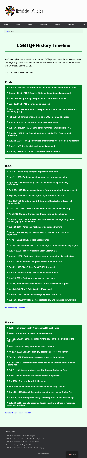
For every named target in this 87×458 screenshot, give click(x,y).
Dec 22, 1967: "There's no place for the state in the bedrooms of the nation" (40, 340)
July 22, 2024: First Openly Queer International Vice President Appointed (44, 141)
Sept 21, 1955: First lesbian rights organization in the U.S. (36, 195)
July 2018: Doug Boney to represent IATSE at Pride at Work (37, 98)
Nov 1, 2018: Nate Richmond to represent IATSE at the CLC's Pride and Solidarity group (42, 110)
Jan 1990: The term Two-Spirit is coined (28, 381)
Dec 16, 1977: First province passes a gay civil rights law (36, 357)
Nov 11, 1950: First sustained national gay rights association (38, 177)
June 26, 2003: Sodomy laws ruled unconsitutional (33, 273)
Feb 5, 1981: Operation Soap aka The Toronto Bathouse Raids (39, 370)
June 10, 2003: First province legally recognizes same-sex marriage (41, 397)
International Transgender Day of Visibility (18, 445)
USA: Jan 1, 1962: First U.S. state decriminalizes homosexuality (39, 208)
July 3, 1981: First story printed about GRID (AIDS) (33, 251)
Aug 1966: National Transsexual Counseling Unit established (38, 214)
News (30, 24)
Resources (43, 24)
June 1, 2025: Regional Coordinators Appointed (32, 146)
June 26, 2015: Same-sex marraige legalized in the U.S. (35, 294)
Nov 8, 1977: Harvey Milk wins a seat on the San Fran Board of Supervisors (38, 233)
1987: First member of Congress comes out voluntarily (35, 262)
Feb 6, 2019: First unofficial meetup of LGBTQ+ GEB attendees (39, 117)
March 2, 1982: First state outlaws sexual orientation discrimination (41, 256)
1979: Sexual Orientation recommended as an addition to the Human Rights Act (41, 364)
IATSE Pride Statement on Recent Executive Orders (22, 442)
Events (57, 24)
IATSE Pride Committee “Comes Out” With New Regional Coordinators (28, 439)
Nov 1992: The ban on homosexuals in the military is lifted (37, 386)
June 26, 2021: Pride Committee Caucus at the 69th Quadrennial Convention (39, 134)
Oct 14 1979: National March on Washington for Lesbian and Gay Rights (43, 245)
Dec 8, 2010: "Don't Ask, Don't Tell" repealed (30, 289)
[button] (83, 25)
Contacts (71, 24)
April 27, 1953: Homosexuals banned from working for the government (43, 190)
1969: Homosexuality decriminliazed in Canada (31, 346)
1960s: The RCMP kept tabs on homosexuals (30, 333)
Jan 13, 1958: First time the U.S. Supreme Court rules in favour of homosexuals (39, 202)
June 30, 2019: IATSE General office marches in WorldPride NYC (40, 128)
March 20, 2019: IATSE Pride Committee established (34, 122)
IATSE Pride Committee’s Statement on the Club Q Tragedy (24, 448)
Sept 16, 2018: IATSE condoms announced (29, 104)
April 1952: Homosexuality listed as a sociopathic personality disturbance (37, 183)
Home (6, 24)
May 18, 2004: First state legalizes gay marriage (32, 278)
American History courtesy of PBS (17, 308)
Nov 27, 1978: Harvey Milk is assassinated (29, 240)
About (18, 24)
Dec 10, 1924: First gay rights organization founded (33, 172)
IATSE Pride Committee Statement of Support (20, 436)
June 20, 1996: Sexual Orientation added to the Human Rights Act (40, 392)
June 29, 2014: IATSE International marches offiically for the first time (42, 87)
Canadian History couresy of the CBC (18, 413)
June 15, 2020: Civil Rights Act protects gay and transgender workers (42, 300)
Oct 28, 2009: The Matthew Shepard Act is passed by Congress (39, 283)
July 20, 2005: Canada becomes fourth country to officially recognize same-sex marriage (41, 404)
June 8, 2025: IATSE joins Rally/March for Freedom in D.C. (37, 152)
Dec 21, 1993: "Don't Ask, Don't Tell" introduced (32, 267)
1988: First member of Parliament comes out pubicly (34, 376)
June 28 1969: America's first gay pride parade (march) (35, 227)
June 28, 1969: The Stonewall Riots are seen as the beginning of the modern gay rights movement (40, 220)
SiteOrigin (42, 453)
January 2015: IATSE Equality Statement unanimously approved (40, 93)
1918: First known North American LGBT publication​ (34, 328)
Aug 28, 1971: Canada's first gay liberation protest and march (38, 352)
